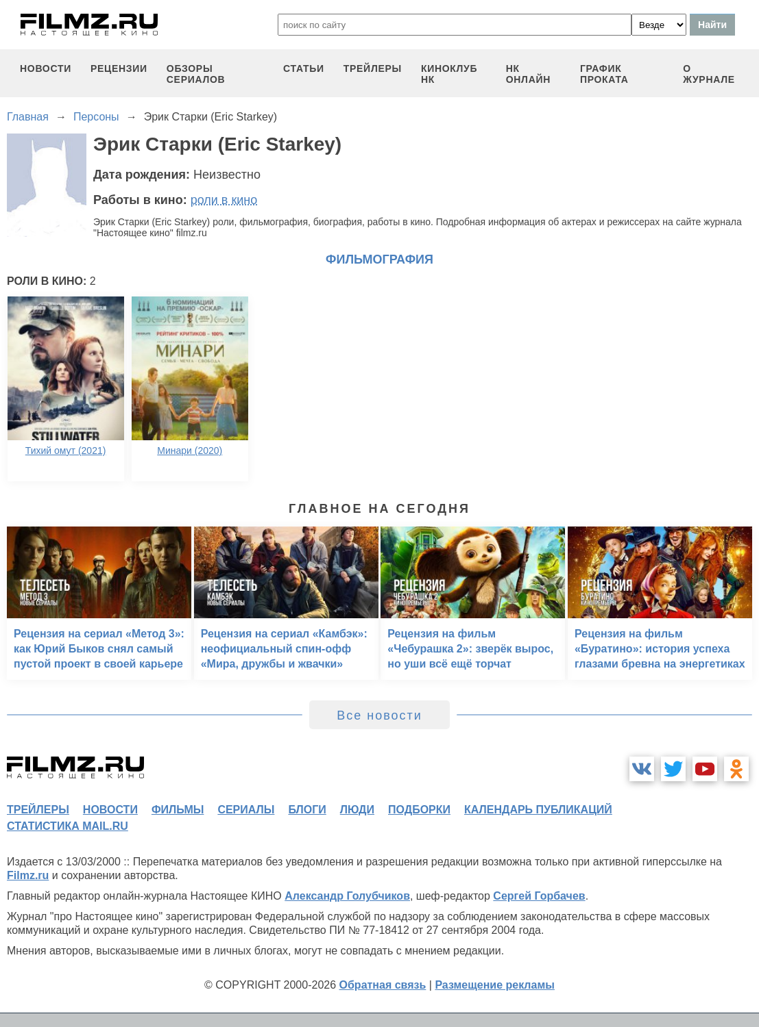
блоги (307, 809)
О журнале (709, 74)
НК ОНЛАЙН (528, 74)
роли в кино (224, 200)
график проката (604, 74)
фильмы (178, 809)
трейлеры (373, 68)
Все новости (379, 715)
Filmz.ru (28, 875)
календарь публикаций (538, 809)
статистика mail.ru (67, 826)
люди (357, 809)
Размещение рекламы (495, 985)
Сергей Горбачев (539, 896)
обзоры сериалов (196, 74)
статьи (303, 68)
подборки (419, 809)
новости (45, 68)
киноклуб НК (449, 74)
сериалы (245, 809)
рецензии (119, 68)
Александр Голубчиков (347, 896)
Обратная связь (382, 985)
